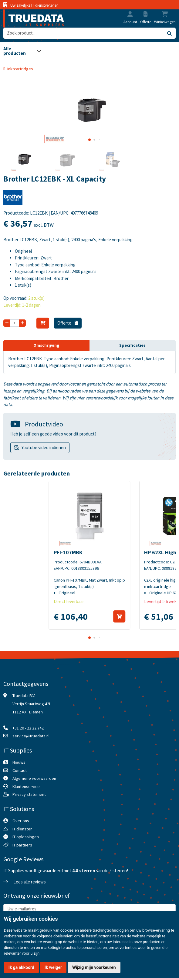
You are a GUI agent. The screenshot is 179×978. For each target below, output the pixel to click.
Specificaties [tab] (132, 345)
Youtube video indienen (44, 447)
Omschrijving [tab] (46, 345)
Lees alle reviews (24, 882)
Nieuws (18, 762)
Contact (19, 770)
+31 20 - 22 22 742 (28, 728)
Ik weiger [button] (53, 967)
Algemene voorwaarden (34, 778)
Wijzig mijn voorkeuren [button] (94, 967)
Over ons (20, 820)
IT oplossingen (25, 836)
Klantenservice (26, 786)
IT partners (22, 845)
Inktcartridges (20, 69)
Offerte (67, 323)
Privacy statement (29, 794)
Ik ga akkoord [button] (21, 967)
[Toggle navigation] (22, 51)
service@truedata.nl (30, 736)
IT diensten (22, 829)
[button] (130, 15)
